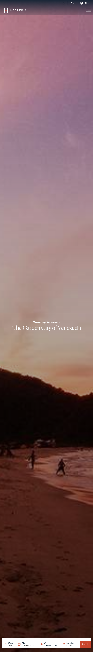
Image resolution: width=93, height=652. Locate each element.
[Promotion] (72, 645)
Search (85, 644)
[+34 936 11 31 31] (72, 3)
